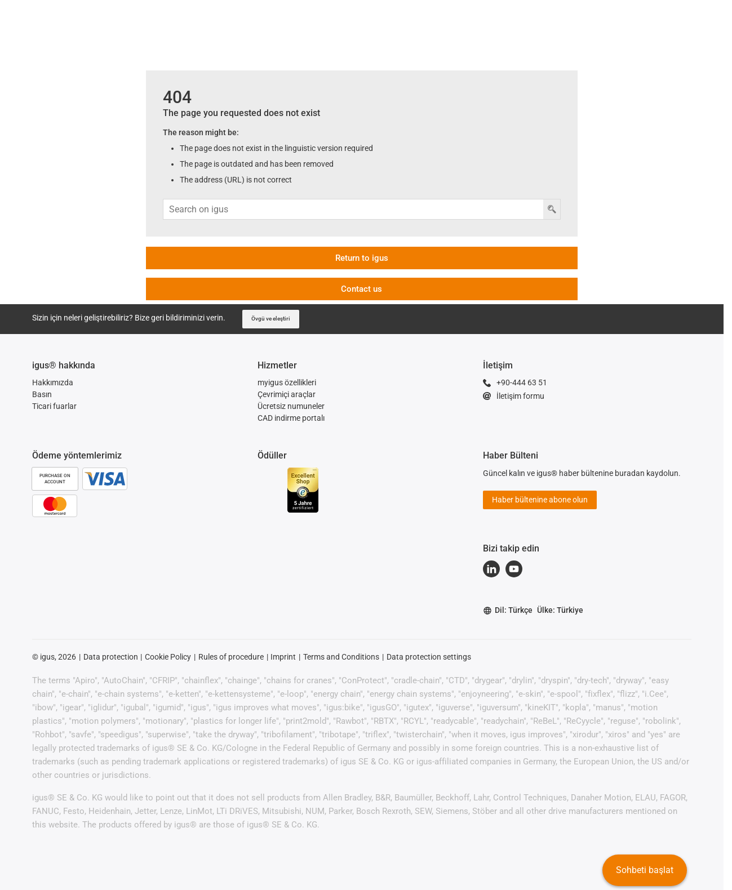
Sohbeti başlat (644, 870)
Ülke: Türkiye (560, 610)
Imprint (283, 656)
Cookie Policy (168, 656)
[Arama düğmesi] (551, 209)
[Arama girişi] (353, 209)
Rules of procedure (231, 656)
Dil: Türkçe (508, 610)
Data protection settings (429, 656)
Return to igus (361, 258)
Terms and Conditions (341, 656)
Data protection (110, 656)
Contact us (361, 289)
